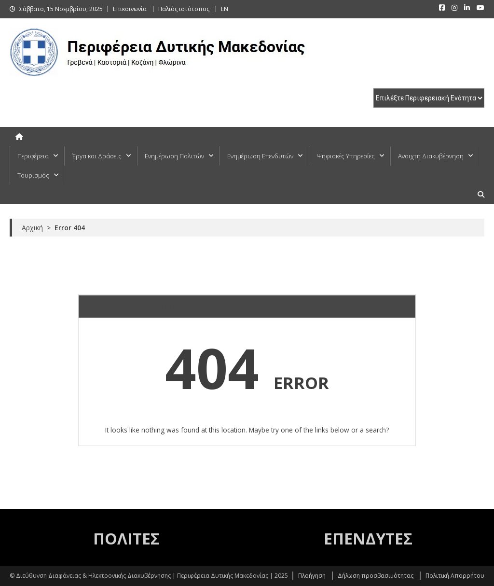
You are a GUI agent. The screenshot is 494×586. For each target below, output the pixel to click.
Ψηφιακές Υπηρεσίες (345, 156)
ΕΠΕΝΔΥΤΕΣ (368, 538)
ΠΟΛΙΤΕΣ (126, 538)
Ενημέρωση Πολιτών (174, 156)
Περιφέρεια (33, 156)
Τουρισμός (33, 175)
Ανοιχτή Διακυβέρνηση (431, 156)
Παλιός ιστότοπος (183, 9)
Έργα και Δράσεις (97, 156)
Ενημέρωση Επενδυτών (260, 156)
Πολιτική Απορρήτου (454, 576)
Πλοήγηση (312, 576)
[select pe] (428, 98)
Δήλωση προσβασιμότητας (375, 576)
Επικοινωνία (130, 9)
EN (224, 9)
